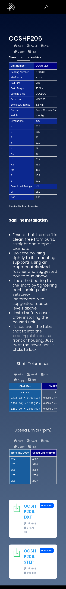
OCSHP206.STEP (30, 556)
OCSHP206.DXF (30, 511)
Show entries (25, 57)
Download (46, 505)
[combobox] (23, 57)
